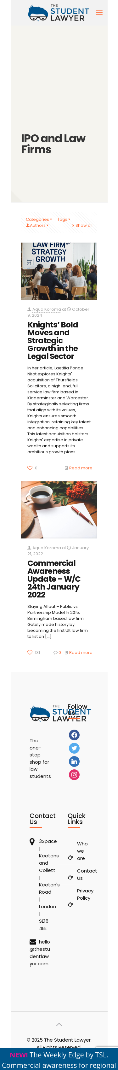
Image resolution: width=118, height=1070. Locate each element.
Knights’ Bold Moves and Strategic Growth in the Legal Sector (52, 340)
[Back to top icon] (59, 1024)
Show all (82, 225)
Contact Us (83, 874)
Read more (81, 468)
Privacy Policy (83, 894)
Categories (39, 219)
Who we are (82, 850)
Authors (38, 225)
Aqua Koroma (46, 309)
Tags (64, 219)
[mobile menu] (99, 12)
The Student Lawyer (67, 1040)
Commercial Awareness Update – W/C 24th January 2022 (54, 579)
